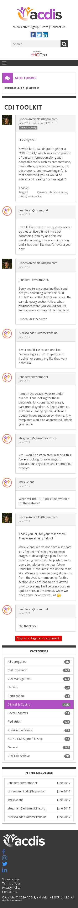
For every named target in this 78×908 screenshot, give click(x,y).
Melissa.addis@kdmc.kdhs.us (38, 333)
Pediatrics (39, 721)
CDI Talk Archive (39, 756)
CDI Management (39, 679)
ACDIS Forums (25, 78)
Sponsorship (10, 879)
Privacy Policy (11, 887)
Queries (42, 192)
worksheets (34, 196)
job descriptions (57, 192)
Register (36, 638)
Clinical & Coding (28, 127)
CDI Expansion (39, 670)
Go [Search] (64, 43)
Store (44, 27)
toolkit (22, 196)
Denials (39, 687)
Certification (39, 696)
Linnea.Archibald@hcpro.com (38, 119)
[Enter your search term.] (36, 43)
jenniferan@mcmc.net (33, 210)
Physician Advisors (39, 730)
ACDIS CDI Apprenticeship (39, 739)
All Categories (39, 662)
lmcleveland (27, 482)
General (39, 747)
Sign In (21, 638)
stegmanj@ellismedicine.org (37, 438)
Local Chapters (39, 713)
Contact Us (58, 27)
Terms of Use (11, 883)
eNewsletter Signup (25, 27)
